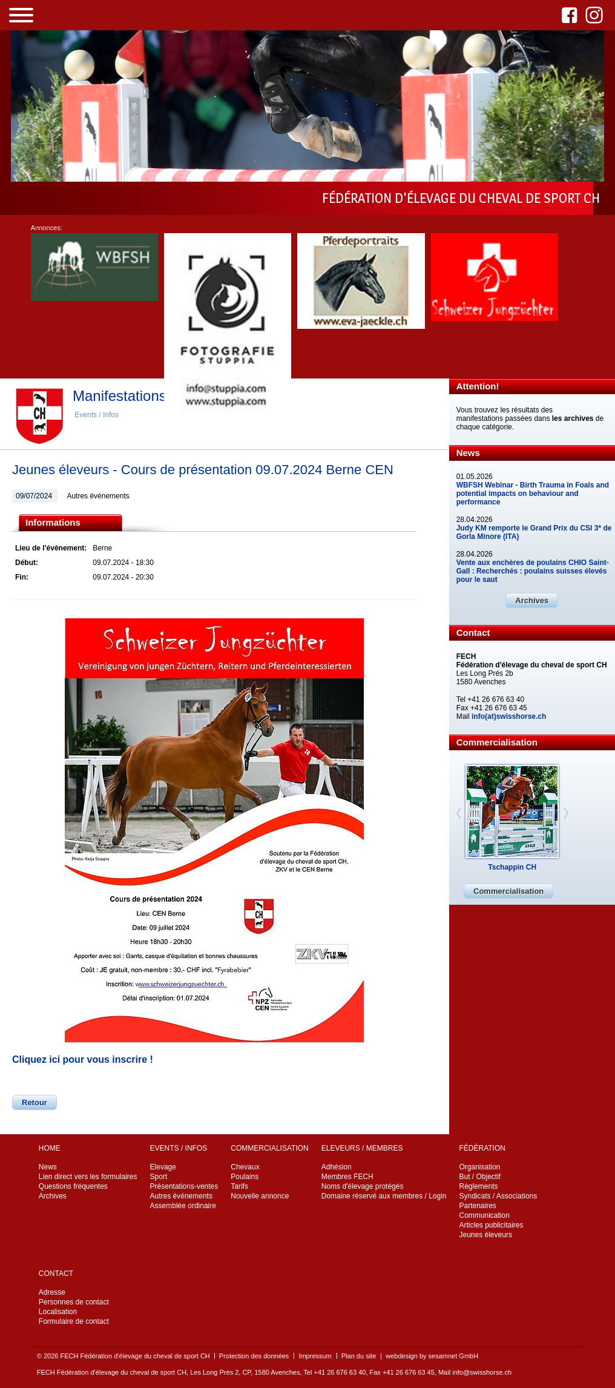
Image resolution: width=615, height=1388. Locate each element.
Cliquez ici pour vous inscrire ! (82, 1059)
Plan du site (358, 1356)
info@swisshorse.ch (481, 1372)
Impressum (314, 1356)
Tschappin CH (512, 867)
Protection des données (254, 1356)
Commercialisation (508, 891)
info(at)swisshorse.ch (509, 716)
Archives (531, 600)
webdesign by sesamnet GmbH (432, 1356)
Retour (34, 1102)
